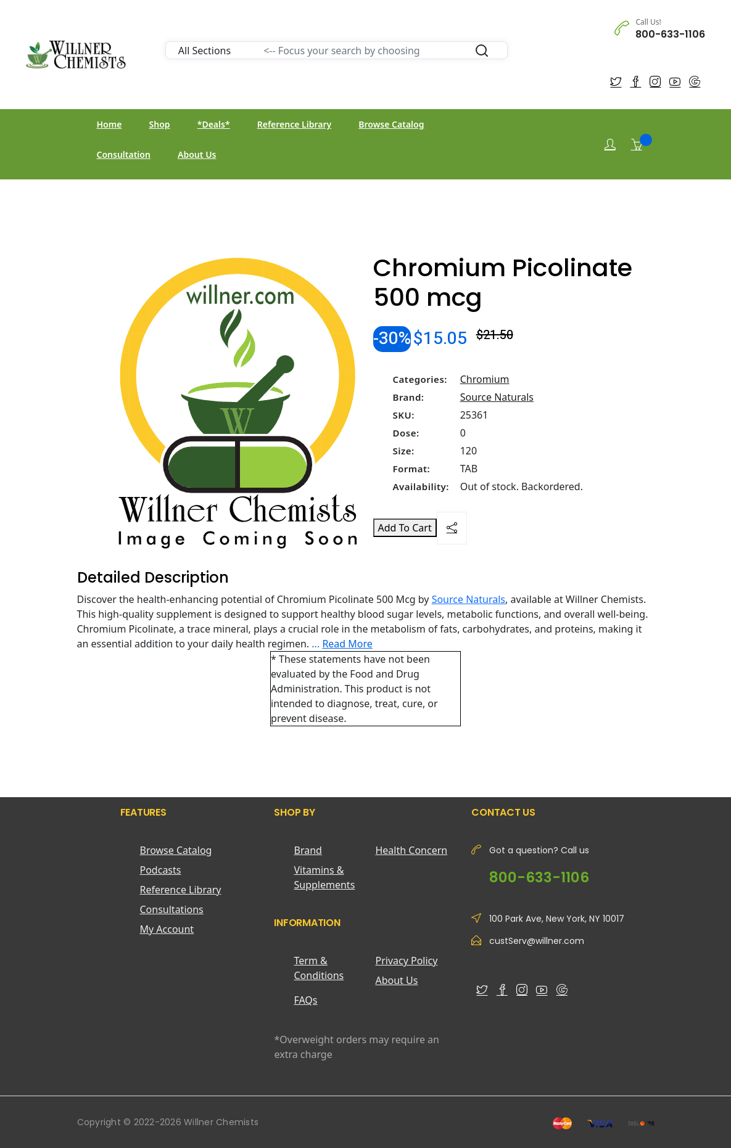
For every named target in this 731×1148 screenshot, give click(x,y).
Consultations (172, 909)
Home (109, 124)
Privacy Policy (406, 960)
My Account (167, 929)
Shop (159, 124)
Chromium (485, 379)
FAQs (305, 1000)
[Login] (610, 144)
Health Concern (411, 850)
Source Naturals (497, 397)
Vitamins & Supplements (324, 877)
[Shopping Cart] (636, 144)
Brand (307, 850)
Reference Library (294, 124)
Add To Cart (405, 528)
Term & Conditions (319, 968)
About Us (197, 154)
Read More (347, 643)
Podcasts (160, 870)
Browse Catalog (391, 124)
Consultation (124, 154)
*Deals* (213, 124)
